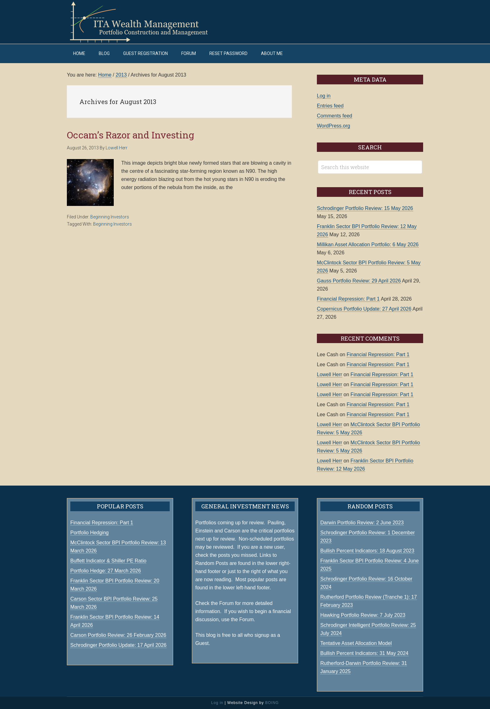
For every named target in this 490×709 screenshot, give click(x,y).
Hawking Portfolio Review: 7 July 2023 (362, 615)
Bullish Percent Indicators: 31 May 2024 (364, 653)
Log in (324, 95)
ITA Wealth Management (145, 22)
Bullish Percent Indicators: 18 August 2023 (367, 550)
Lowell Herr (329, 374)
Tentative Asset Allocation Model (356, 643)
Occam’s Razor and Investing (130, 135)
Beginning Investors (109, 216)
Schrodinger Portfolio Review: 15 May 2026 (365, 208)
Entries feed (330, 105)
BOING (272, 703)
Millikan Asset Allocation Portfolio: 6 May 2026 (368, 244)
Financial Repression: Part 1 (348, 299)
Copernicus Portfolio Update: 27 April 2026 (364, 309)
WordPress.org (333, 125)
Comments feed (334, 115)
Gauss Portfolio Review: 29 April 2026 (359, 280)
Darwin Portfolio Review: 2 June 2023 (362, 522)
